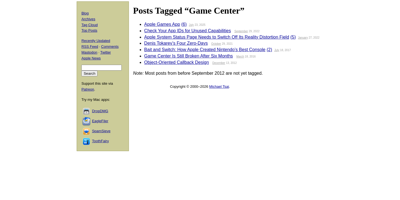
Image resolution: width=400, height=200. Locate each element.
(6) (184, 24)
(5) (293, 37)
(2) (269, 49)
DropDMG (100, 111)
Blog (85, 13)
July (191, 24)
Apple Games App (162, 24)
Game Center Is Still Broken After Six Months (188, 56)
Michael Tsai (219, 86)
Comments (110, 46)
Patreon (87, 89)
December (218, 62)
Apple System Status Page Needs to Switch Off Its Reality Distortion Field (216, 37)
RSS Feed (89, 46)
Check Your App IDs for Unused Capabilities (187, 30)
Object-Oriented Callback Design (176, 62)
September (241, 31)
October (216, 43)
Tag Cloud (89, 25)
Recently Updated (95, 41)
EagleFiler (100, 121)
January (303, 37)
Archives (88, 19)
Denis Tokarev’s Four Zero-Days (176, 43)
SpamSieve (101, 131)
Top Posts (89, 30)
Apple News (91, 58)
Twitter (105, 52)
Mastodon (89, 52)
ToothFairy (100, 141)
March (240, 56)
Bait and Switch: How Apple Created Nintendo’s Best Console (204, 49)
